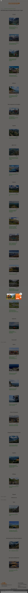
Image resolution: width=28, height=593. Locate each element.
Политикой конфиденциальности (9, 590)
